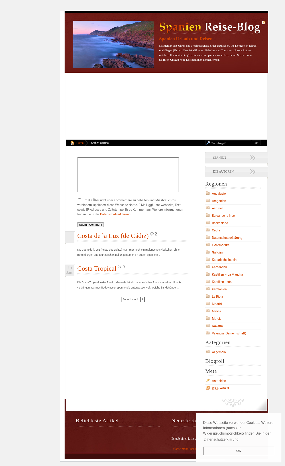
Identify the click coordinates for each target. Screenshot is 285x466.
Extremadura (221, 245)
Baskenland (220, 223)
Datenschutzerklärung (115, 221)
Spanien (219, 157)
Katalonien (219, 289)
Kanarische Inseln (224, 260)
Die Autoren (223, 171)
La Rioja (217, 296)
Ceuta (216, 230)
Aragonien (219, 201)
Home (79, 142)
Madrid (217, 304)
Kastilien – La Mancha (227, 274)
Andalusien (219, 193)
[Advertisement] (166, 106)
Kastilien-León (222, 282)
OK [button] (238, 451)
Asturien (218, 208)
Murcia (217, 318)
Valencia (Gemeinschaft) (229, 333)
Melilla (216, 311)
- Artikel (220, 388)
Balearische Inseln (224, 215)
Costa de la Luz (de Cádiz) (113, 242)
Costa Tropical (96, 275)
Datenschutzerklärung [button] (221, 439)
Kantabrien (219, 267)
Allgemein (219, 352)
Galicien (217, 252)
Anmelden (219, 381)
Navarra (217, 326)
